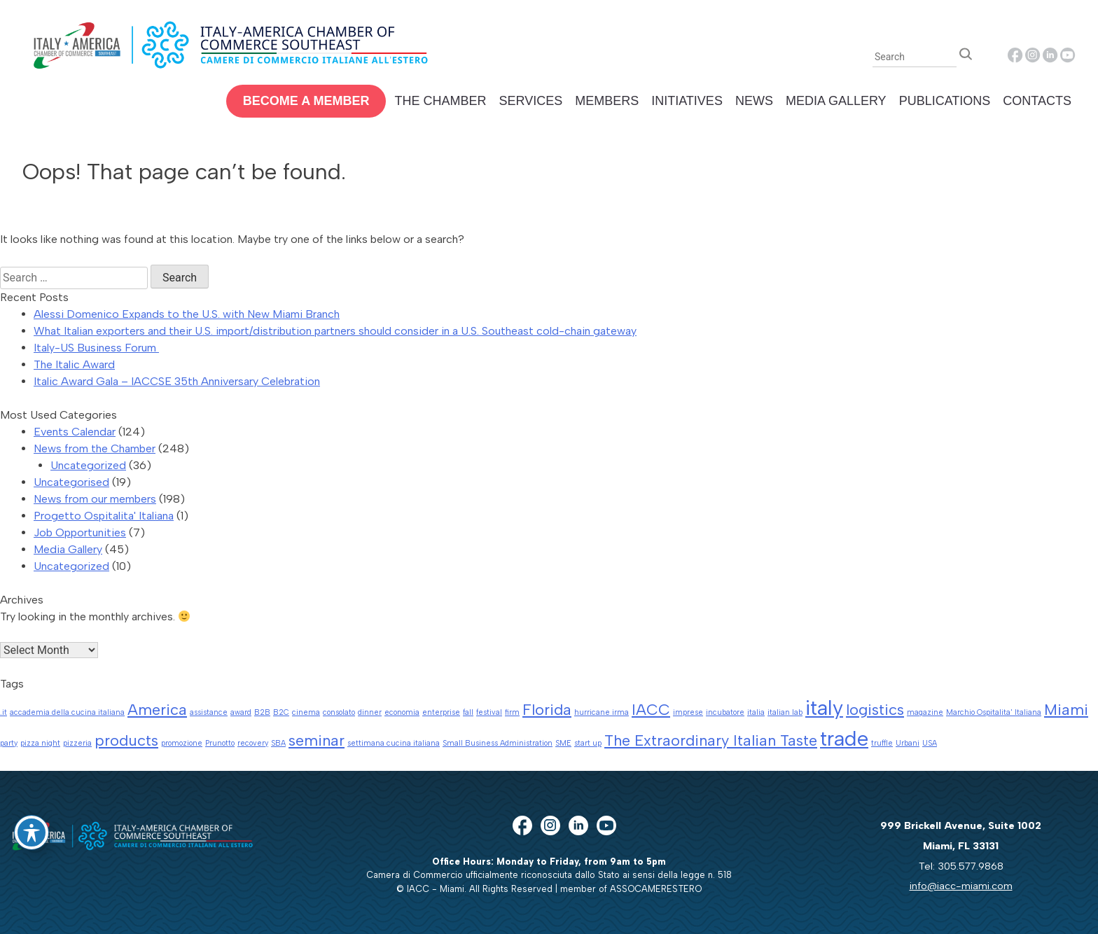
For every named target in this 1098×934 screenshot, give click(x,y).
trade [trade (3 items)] (844, 738)
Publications (945, 101)
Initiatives (687, 101)
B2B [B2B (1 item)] (262, 712)
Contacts (1037, 101)
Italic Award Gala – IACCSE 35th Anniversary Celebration (177, 381)
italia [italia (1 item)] (756, 712)
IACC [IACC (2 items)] (651, 709)
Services (530, 101)
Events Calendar (75, 431)
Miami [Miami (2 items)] (1066, 709)
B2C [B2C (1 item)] (281, 712)
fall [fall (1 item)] (468, 712)
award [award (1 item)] (240, 712)
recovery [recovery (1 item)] (252, 743)
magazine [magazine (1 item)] (925, 712)
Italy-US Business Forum (96, 347)
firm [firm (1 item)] (512, 712)
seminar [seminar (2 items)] (317, 740)
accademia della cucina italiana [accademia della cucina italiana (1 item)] (67, 712)
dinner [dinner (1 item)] (370, 712)
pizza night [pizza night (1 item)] (40, 743)
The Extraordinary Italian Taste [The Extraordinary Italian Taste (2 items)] (710, 740)
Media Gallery (836, 101)
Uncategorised (71, 482)
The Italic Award (74, 364)
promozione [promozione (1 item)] (181, 743)
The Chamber (440, 101)
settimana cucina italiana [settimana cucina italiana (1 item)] (393, 743)
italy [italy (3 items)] (824, 707)
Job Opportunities (80, 532)
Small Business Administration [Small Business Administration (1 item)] (498, 743)
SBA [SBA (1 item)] (278, 743)
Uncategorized (88, 465)
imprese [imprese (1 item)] (688, 712)
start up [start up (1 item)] (588, 743)
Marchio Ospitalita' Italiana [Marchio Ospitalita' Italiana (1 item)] (993, 712)
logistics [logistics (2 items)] (875, 709)
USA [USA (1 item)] (929, 743)
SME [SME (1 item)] (563, 743)
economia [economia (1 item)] (401, 712)
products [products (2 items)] (126, 740)
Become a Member (306, 101)
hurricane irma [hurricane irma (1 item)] (601, 712)
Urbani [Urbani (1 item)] (907, 743)
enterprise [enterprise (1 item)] (441, 712)
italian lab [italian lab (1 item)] (784, 712)
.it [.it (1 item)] (3, 712)
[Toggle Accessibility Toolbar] (31, 832)
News (754, 101)
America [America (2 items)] (157, 709)
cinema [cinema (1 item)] (306, 712)
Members (607, 101)
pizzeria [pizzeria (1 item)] (77, 743)
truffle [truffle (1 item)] (882, 743)
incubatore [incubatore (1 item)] (725, 712)
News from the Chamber (94, 448)
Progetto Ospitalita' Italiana (104, 515)
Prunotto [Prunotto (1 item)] (220, 743)
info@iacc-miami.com (961, 885)
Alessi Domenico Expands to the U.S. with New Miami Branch (187, 314)
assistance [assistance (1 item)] (209, 712)
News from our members (95, 499)
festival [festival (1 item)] (489, 712)
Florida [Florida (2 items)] (546, 709)
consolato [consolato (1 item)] (339, 712)
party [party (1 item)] (9, 743)
